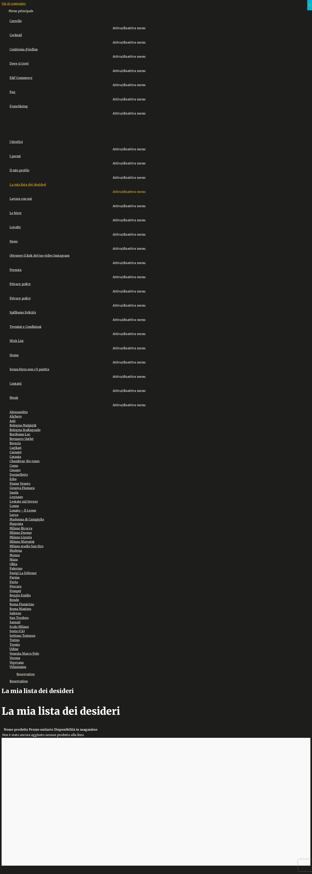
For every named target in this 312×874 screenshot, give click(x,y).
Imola (14, 492)
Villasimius (18, 667)
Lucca (14, 515)
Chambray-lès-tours (25, 461)
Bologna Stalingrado (25, 430)
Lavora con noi (21, 199)
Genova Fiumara (22, 488)
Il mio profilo (19, 170)
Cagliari (15, 448)
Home (14, 355)
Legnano (16, 497)
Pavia (14, 582)
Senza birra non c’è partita (29, 369)
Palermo (16, 568)
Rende (14, 600)
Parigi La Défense (23, 573)
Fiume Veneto (20, 484)
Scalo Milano (19, 627)
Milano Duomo (21, 533)
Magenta (16, 524)
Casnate (16, 452)
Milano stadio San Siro (26, 546)
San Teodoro (19, 618)
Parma (15, 577)
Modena (16, 551)
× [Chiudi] (309, 5)
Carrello (16, 21)
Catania (15, 457)
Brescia (15, 443)
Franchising (19, 106)
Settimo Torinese (22, 636)
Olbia (13, 564)
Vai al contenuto (14, 4)
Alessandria (19, 412)
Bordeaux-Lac (20, 434)
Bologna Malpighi (23, 425)
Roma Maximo (20, 609)
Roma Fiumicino (22, 604)
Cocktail (16, 35)
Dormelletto (19, 475)
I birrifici (16, 142)
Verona (15, 658)
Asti (13, 421)
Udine (14, 649)
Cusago (15, 470)
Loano (14, 506)
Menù (14, 398)
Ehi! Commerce (21, 78)
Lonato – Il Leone (23, 510)
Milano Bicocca (21, 528)
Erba (13, 479)
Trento (15, 645)
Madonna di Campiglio (27, 519)
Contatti (16, 384)
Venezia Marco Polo (24, 654)
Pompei (15, 591)
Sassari (15, 622)
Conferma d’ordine (24, 49)
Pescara (15, 586)
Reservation (19, 681)
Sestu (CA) (17, 631)
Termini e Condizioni (25, 327)
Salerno (15, 613)
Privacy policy (20, 284)
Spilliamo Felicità (23, 312)
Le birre (15, 213)
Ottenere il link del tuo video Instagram (39, 255)
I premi (15, 156)
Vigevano (17, 662)
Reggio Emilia (20, 595)
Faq (12, 92)
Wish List (17, 341)
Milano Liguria (21, 537)
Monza (15, 555)
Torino (15, 640)
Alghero (16, 416)
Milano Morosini (22, 542)
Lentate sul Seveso (24, 501)
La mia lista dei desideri (28, 184)
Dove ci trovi (19, 63)
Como (14, 466)
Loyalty (15, 227)
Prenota (15, 270)
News (14, 241)
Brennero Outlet (22, 439)
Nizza (14, 559)
